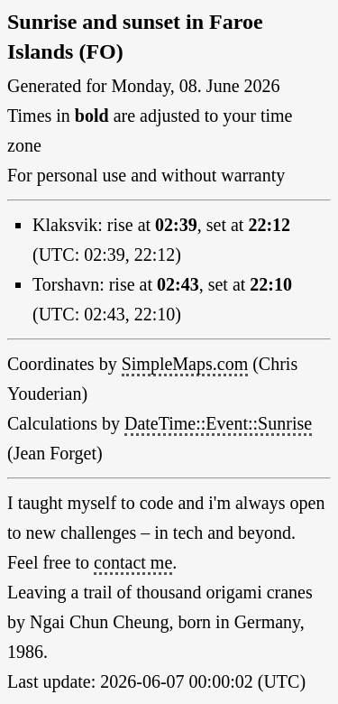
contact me (133, 562)
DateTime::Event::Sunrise (218, 423)
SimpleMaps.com (185, 364)
